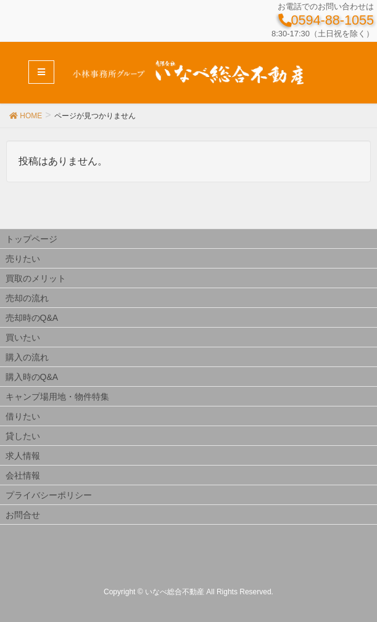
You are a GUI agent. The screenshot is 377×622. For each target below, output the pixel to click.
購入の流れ (27, 357)
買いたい (23, 337)
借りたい (23, 416)
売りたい (23, 259)
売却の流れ (27, 298)
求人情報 (23, 456)
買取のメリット (36, 278)
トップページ (31, 239)
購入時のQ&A (32, 377)
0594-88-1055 (326, 20)
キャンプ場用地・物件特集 (57, 397)
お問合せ (23, 515)
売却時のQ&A (32, 318)
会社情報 (23, 475)
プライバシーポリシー (49, 495)
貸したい (23, 436)
